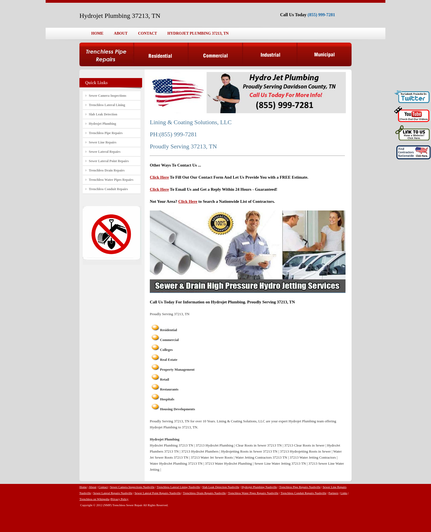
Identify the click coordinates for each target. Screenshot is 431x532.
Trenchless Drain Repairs (107, 170)
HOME (97, 33)
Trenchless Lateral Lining (107, 105)
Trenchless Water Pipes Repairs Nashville (253, 493)
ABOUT (121, 33)
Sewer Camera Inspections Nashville (132, 487)
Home (83, 487)
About (92, 487)
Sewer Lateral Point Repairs (109, 161)
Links (344, 493)
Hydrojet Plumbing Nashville (259, 487)
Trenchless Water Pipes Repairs (111, 180)
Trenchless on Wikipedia (94, 499)
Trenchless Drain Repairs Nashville (204, 493)
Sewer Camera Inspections (107, 96)
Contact (103, 487)
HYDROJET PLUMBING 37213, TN (198, 33)
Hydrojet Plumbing (102, 124)
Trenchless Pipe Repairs (106, 133)
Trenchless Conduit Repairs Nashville (303, 493)
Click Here (159, 177)
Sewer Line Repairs (102, 142)
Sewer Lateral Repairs (104, 152)
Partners (333, 493)
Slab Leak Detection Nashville (220, 487)
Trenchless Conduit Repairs (108, 189)
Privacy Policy (119, 499)
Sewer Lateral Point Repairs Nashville (157, 493)
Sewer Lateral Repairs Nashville (112, 493)
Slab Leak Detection (103, 114)
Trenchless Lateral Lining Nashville (178, 487)
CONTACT (147, 33)
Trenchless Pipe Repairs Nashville (300, 487)
